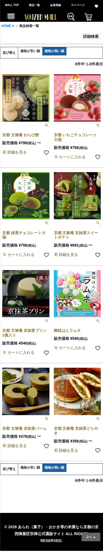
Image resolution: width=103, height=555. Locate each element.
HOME (6, 26)
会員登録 (55, 5)
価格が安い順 (30, 51)
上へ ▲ (91, 536)
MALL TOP (12, 5)
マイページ (78, 5)
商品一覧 (34, 5)
